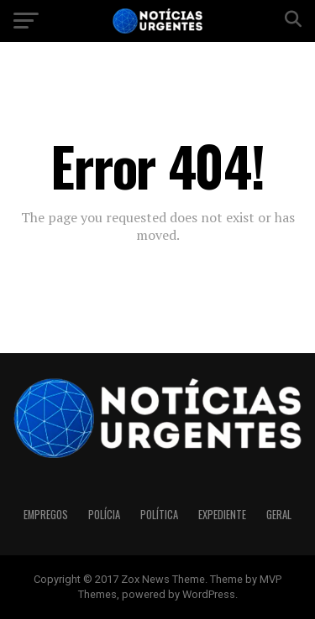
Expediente (222, 515)
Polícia (104, 515)
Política (159, 515)
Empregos (46, 515)
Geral (278, 515)
